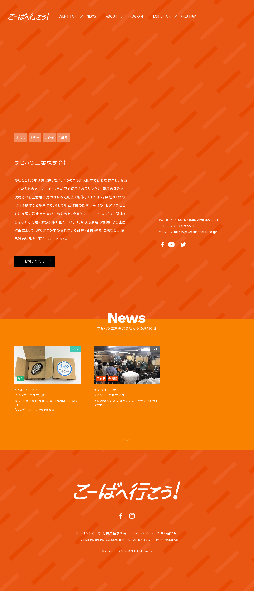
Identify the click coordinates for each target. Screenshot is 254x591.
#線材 (35, 137)
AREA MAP (188, 16)
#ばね (21, 137)
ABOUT (111, 16)
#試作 (49, 137)
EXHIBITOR (162, 16)
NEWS (91, 16)
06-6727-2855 (142, 547)
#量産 (63, 137)
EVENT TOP (67, 16)
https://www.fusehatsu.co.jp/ (195, 232)
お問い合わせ (34, 261)
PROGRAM (135, 16)
